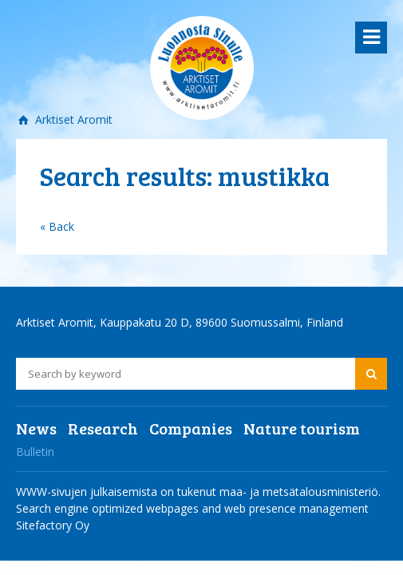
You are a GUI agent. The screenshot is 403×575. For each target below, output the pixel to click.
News (36, 428)
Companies (190, 428)
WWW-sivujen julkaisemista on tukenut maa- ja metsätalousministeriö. (198, 491)
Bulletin (35, 451)
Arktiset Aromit (72, 119)
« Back (57, 226)
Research (103, 428)
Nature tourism (301, 428)
